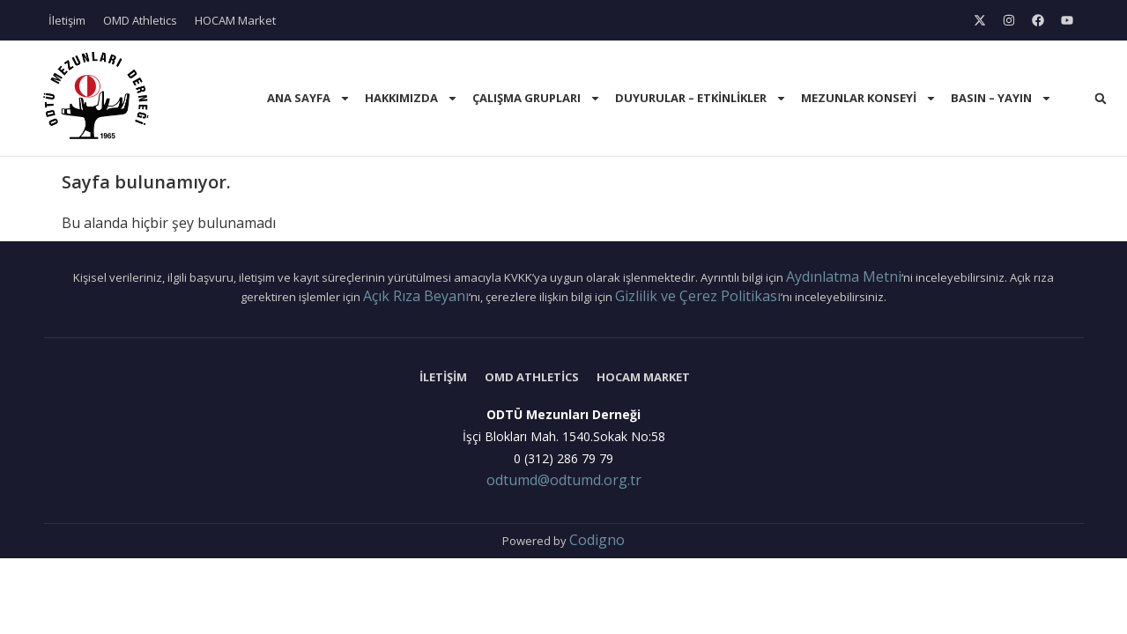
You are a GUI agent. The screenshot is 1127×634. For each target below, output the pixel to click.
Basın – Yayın (1001, 98)
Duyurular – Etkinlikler (701, 98)
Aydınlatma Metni (843, 276)
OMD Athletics (140, 20)
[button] (1100, 98)
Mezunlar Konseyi (869, 98)
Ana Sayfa (309, 98)
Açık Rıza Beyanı (416, 296)
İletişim (66, 20)
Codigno (597, 539)
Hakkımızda (411, 98)
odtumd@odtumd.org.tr (563, 480)
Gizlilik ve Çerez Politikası (698, 296)
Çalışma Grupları (536, 98)
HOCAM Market (235, 20)
